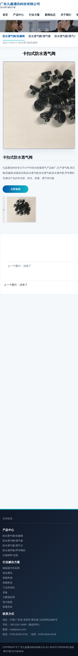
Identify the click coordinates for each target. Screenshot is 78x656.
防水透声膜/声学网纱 (14, 550)
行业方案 (34, 14)
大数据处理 (9, 597)
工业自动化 (9, 587)
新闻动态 (50, 14)
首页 (5, 14)
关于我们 (66, 14)
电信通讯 (7, 573)
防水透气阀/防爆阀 (14, 36)
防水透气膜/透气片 (65, 36)
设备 (5, 592)
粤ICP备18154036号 (13, 651)
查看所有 (7, 606)
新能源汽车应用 (11, 568)
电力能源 (7, 602)
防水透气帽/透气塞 (40, 36)
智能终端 (7, 577)
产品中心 (18, 14)
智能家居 (7, 582)
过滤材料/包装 (10, 555)
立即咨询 (15, 189)
